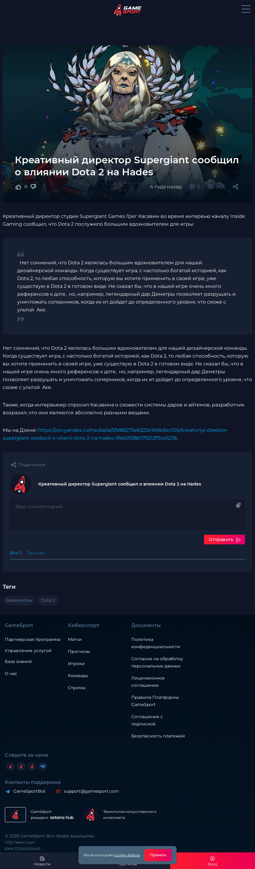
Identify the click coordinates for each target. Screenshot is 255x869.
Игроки (76, 663)
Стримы (77, 687)
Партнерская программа (32, 639)
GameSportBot (29, 791)
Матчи (75, 639)
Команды (78, 675)
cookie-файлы (127, 855)
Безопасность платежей (158, 736)
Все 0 (16, 552)
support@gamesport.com (91, 791)
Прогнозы (79, 651)
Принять (158, 855)
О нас (11, 673)
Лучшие (36, 552)
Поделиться (31, 464)
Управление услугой (28, 650)
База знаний (18, 661)
